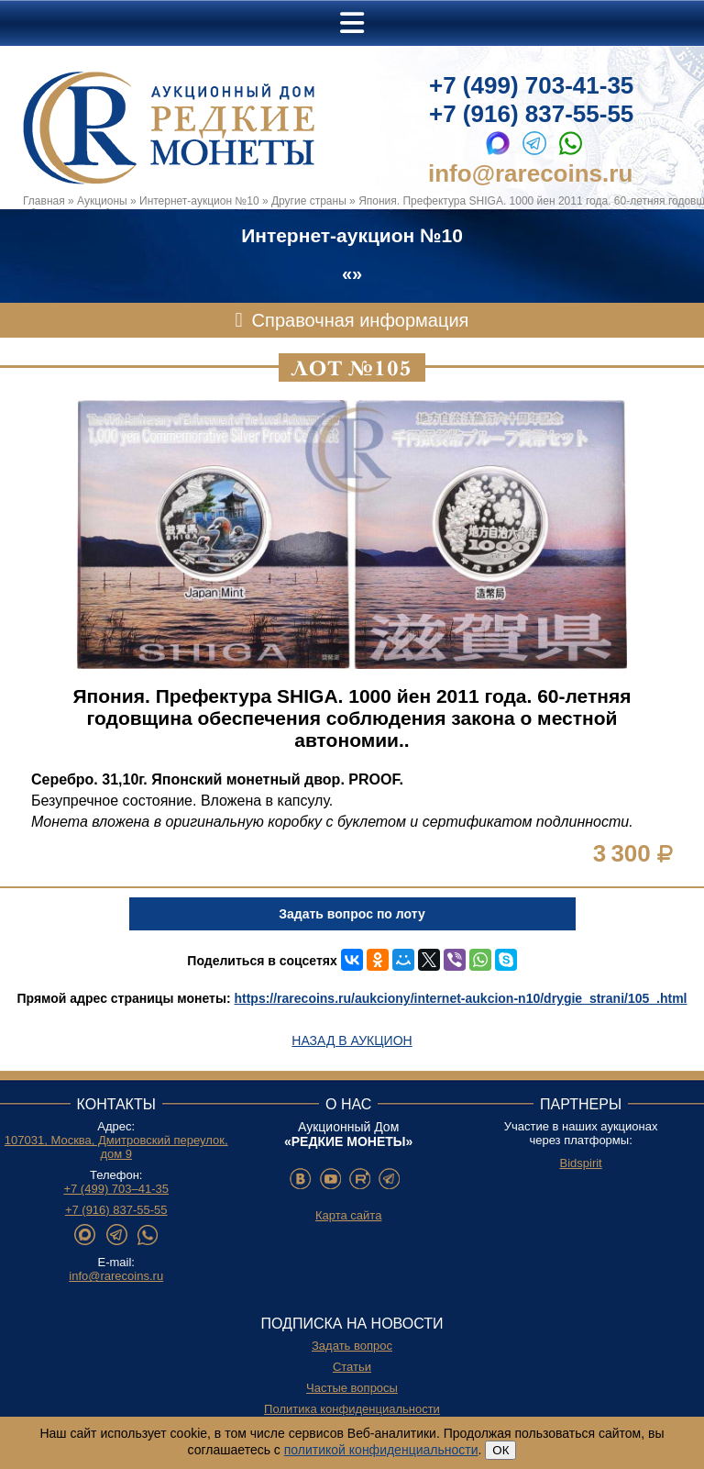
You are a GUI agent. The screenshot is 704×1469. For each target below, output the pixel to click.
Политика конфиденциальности (352, 1409)
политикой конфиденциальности (381, 1449)
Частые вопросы (352, 1388)
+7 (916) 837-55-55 (531, 114)
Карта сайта (348, 1215)
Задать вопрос (352, 1345)
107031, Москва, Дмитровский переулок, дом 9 (116, 1147)
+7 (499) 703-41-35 (531, 85)
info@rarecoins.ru (530, 173)
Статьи (352, 1367)
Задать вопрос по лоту (351, 914)
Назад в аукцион (352, 1040)
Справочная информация (360, 320)
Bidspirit (580, 1163)
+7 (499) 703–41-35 (116, 1189)
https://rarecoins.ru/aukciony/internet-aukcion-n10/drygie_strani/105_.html (460, 998)
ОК (500, 1450)
